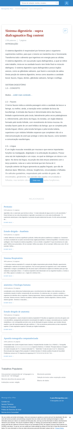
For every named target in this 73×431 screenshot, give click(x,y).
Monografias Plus (7, 8)
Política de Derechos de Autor (11, 409)
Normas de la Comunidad (9, 412)
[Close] (70, 421)
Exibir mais (36, 180)
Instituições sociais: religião (10, 382)
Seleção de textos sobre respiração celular (51, 377)
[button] (65, 33)
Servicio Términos (7, 404)
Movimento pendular (44, 374)
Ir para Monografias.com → (59, 398)
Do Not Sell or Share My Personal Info (14, 417)
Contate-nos (5, 402)
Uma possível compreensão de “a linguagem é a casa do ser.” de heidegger (17, 375)
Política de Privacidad (8, 407)
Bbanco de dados (43, 380)
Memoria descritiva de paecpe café (13, 379)
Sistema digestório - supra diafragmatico (29, 8)
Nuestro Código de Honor (9, 415)
